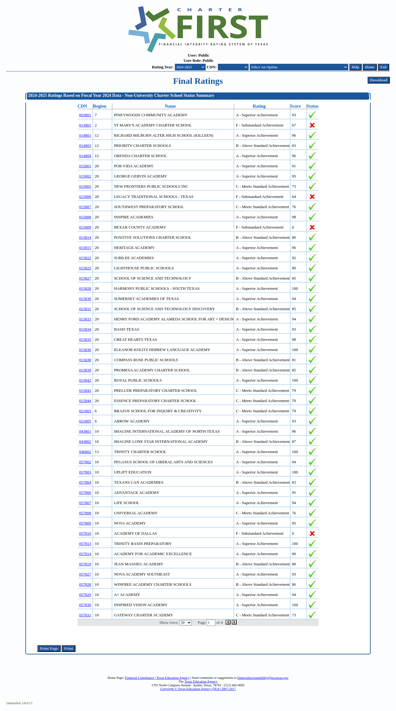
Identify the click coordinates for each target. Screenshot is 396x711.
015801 (85, 166)
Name (170, 106)
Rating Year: (163, 67)
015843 (85, 390)
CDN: (212, 67)
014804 (85, 155)
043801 (85, 431)
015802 (85, 176)
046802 (85, 451)
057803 (85, 472)
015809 (85, 227)
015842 (85, 380)
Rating (259, 106)
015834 (85, 329)
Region (99, 106)
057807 (85, 502)
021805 (85, 421)
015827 (85, 278)
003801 (85, 115)
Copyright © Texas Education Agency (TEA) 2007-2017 (198, 689)
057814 (85, 553)
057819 (85, 564)
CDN (82, 106)
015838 (85, 360)
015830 (85, 298)
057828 (85, 584)
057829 (85, 594)
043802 (85, 441)
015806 (85, 196)
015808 (85, 217)
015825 (85, 268)
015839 (85, 370)
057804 (85, 482)
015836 (85, 349)
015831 (85, 308)
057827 (85, 574)
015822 (85, 257)
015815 (85, 247)
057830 (85, 604)
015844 (85, 400)
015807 (85, 206)
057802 (85, 462)
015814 (85, 237)
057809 (85, 523)
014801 (85, 135)
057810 (85, 533)
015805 (85, 186)
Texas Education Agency (200, 681)
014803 (85, 145)
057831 (85, 615)
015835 (85, 339)
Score (295, 106)
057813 (85, 543)
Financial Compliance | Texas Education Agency (157, 677)
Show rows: (169, 622)
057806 (85, 492)
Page (202, 622)
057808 (85, 513)
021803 (85, 411)
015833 (85, 319)
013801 (85, 125)
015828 (85, 288)
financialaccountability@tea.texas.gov (262, 677)
